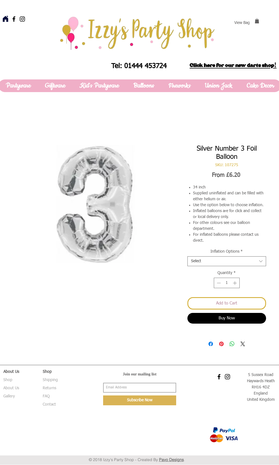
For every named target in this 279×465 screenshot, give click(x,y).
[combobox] (226, 261)
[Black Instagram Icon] (22, 19)
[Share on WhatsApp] (232, 344)
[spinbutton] (227, 283)
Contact (49, 404)
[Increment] (235, 283)
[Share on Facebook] (210, 344)
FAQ (46, 396)
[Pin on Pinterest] (221, 344)
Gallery (9, 396)
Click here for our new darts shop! (233, 65)
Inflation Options (226, 251)
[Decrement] (218, 283)
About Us (11, 388)
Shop (7, 380)
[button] (257, 20)
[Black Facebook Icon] (13, 19)
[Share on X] (242, 344)
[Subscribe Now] (139, 400)
